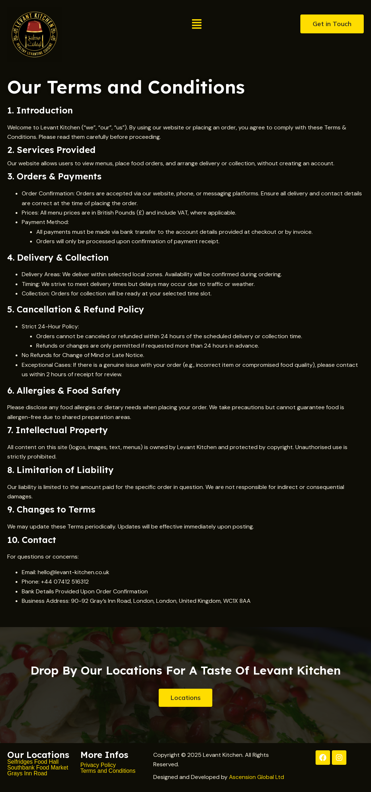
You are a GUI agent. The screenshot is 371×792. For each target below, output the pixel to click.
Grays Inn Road (27, 773)
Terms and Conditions (109, 771)
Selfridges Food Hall (33, 762)
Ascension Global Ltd (257, 777)
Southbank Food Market (38, 767)
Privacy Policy (98, 765)
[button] (197, 24)
